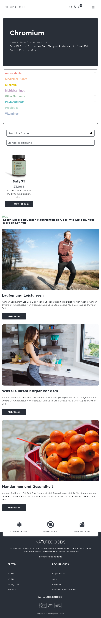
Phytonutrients (14, 102)
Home (11, 573)
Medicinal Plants (16, 79)
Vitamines (12, 113)
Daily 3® (19, 181)
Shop (11, 578)
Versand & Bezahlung (64, 589)
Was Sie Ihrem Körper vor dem (30, 391)
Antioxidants (13, 73)
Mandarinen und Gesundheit (27, 486)
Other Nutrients (15, 96)
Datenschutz (59, 584)
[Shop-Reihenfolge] (50, 143)
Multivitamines (15, 90)
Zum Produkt (21, 203)
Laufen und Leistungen (23, 295)
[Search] (91, 133)
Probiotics (11, 107)
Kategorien (14, 584)
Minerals (11, 85)
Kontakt (12, 589)
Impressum (58, 573)
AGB (54, 578)
